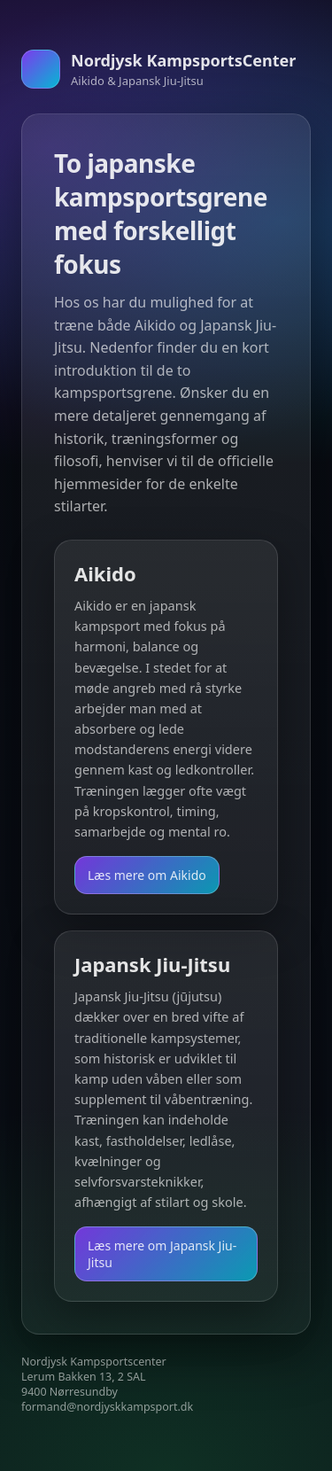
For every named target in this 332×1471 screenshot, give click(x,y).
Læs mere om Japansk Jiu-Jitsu (162, 1254)
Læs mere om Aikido (147, 875)
